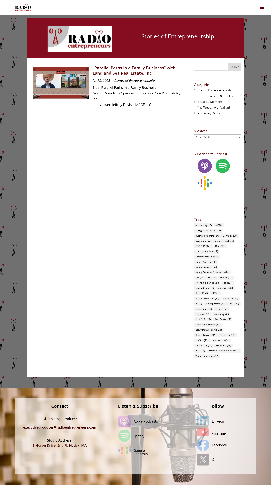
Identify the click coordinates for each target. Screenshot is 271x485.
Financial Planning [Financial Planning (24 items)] (207, 282)
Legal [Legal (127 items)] (221, 308)
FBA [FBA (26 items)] (199, 277)
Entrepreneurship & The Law (214, 96)
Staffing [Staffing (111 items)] (202, 340)
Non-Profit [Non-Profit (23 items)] (203, 319)
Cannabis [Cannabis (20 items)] (230, 235)
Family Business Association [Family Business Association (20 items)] (212, 272)
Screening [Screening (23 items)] (227, 335)
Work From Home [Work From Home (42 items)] (206, 355)
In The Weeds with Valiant (212, 107)
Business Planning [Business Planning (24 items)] (207, 235)
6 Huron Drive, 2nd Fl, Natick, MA (60, 445)
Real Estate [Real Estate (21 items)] (223, 319)
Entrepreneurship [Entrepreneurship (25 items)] (206, 256)
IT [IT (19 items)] (198, 303)
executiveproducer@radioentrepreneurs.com (59, 427)
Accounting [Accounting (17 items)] (203, 225)
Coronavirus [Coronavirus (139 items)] (224, 240)
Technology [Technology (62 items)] (203, 345)
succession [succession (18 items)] (221, 340)
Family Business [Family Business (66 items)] (206, 267)
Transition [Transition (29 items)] (223, 345)
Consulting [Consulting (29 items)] (203, 240)
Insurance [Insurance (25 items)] (230, 298)
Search (235, 67)
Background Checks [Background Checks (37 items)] (208, 230)
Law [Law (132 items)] (234, 303)
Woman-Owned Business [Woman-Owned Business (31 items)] (224, 350)
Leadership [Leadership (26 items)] (203, 308)
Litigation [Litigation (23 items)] (202, 314)
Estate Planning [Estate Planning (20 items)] (205, 261)
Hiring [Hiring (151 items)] (201, 293)
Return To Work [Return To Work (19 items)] (205, 335)
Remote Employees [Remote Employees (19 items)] (207, 324)
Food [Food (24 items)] (227, 282)
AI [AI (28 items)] (218, 225)
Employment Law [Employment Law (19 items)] (206, 251)
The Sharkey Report (208, 113)
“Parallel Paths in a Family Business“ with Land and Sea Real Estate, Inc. (134, 70)
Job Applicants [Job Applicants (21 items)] (215, 303)
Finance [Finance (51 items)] (225, 277)
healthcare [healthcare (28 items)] (226, 288)
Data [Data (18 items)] (220, 246)
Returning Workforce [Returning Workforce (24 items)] (208, 329)
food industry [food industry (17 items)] (204, 288)
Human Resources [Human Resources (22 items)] (207, 298)
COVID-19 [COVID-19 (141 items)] (203, 246)
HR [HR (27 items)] (215, 293)
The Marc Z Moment (208, 102)
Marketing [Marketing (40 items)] (221, 314)
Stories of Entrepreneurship (134, 80)
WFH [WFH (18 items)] (200, 350)
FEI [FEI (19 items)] (212, 277)
